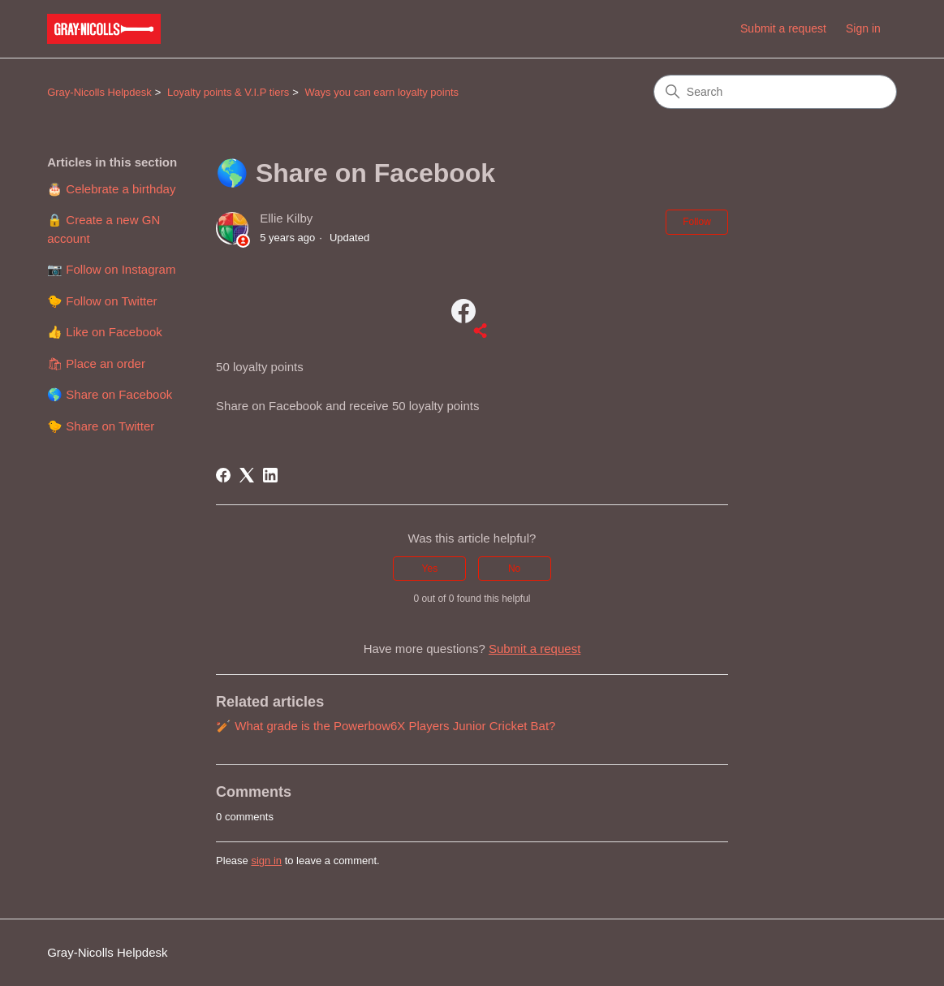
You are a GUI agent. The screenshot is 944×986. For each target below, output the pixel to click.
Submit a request (783, 28)
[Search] (775, 92)
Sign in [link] (863, 28)
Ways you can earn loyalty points (382, 92)
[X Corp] (246, 475)
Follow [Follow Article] (697, 221)
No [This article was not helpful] (514, 568)
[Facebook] (223, 475)
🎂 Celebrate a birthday (111, 189)
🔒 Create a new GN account (103, 229)
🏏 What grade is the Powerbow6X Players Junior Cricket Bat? (385, 726)
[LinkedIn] (270, 475)
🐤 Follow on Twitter (102, 301)
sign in (266, 860)
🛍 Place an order (96, 363)
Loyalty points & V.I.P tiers (228, 92)
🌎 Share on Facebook (109, 394)
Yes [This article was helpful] (430, 568)
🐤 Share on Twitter (100, 426)
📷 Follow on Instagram (111, 269)
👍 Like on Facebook (104, 332)
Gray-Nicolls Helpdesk (99, 92)
